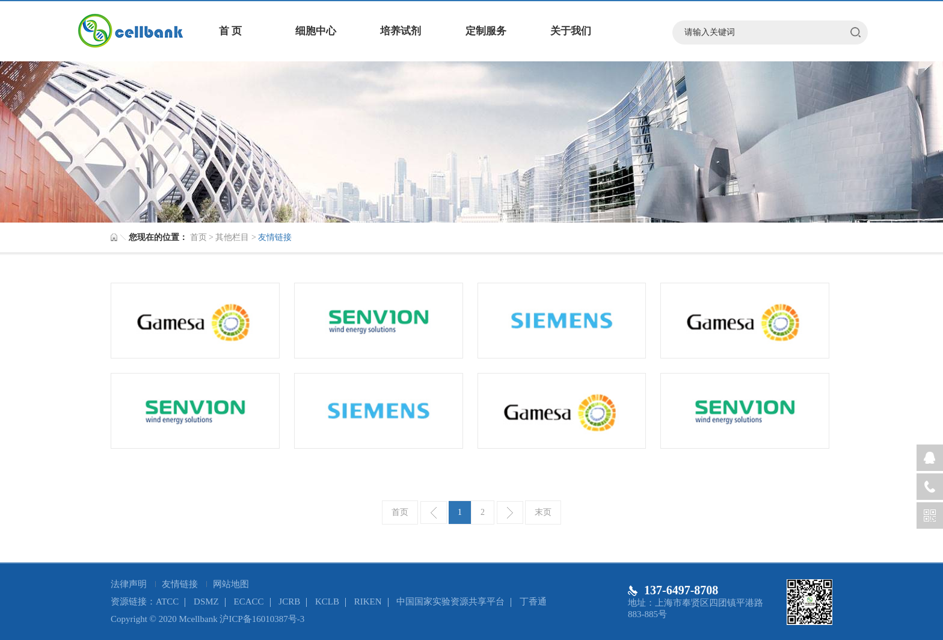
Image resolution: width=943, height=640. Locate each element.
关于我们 (570, 31)
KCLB (327, 601)
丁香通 (533, 601)
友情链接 (181, 584)
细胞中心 (315, 31)
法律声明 (130, 584)
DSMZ (206, 601)
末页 (543, 512)
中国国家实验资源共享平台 (450, 601)
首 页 (230, 31)
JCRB (289, 601)
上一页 (433, 512)
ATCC (167, 601)
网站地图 (231, 584)
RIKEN (368, 601)
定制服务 (485, 31)
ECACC (249, 601)
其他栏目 (232, 237)
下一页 (510, 512)
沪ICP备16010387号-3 (262, 619)
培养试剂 (400, 31)
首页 (198, 237)
